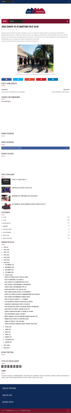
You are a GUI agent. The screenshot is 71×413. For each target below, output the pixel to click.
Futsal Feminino (7, 232)
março (7, 337)
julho (7, 327)
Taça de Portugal (7, 238)
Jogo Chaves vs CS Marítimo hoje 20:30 (16, 282)
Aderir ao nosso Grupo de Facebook (36, 148)
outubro (8, 270)
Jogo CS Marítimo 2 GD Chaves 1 (14, 280)
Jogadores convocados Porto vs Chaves (17, 304)
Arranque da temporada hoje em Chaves (25, 196)
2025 (5, 247)
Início (5, 21)
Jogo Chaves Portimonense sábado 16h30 (17, 297)
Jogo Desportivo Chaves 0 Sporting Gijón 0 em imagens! (22, 307)
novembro (8, 267)
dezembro (8, 265)
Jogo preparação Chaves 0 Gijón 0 (15, 314)
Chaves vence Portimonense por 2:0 (15, 287)
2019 (5, 260)
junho (7, 329)
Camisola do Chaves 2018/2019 (22, 188)
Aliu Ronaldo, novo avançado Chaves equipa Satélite (29, 204)
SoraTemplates (10, 410)
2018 (5, 262)
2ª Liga (4, 220)
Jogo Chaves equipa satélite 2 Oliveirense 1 (18, 292)
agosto (7, 275)
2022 (5, 252)
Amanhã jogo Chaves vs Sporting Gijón (16, 319)
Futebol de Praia (7, 229)
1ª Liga (4, 217)
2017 (5, 345)
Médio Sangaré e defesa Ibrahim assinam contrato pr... (22, 316)
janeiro (7, 342)
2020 (5, 257)
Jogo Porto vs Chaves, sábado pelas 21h (17, 309)
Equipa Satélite (7, 223)
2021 (5, 255)
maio (6, 332)
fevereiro (8, 340)
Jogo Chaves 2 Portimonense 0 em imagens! (18, 284)
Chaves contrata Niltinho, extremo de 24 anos (19, 311)
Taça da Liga (6, 235)
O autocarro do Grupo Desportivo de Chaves (19, 302)
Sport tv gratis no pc (19, 180)
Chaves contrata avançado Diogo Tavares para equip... (21, 324)
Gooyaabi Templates (25, 410)
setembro (8, 272)
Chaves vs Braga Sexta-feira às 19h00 (16, 277)
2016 (5, 348)
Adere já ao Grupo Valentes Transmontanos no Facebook (22, 294)
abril (7, 334)
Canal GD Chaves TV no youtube (14, 321)
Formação (5, 226)
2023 (5, 250)
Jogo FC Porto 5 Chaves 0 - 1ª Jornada (16, 299)
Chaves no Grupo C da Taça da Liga (15, 289)
